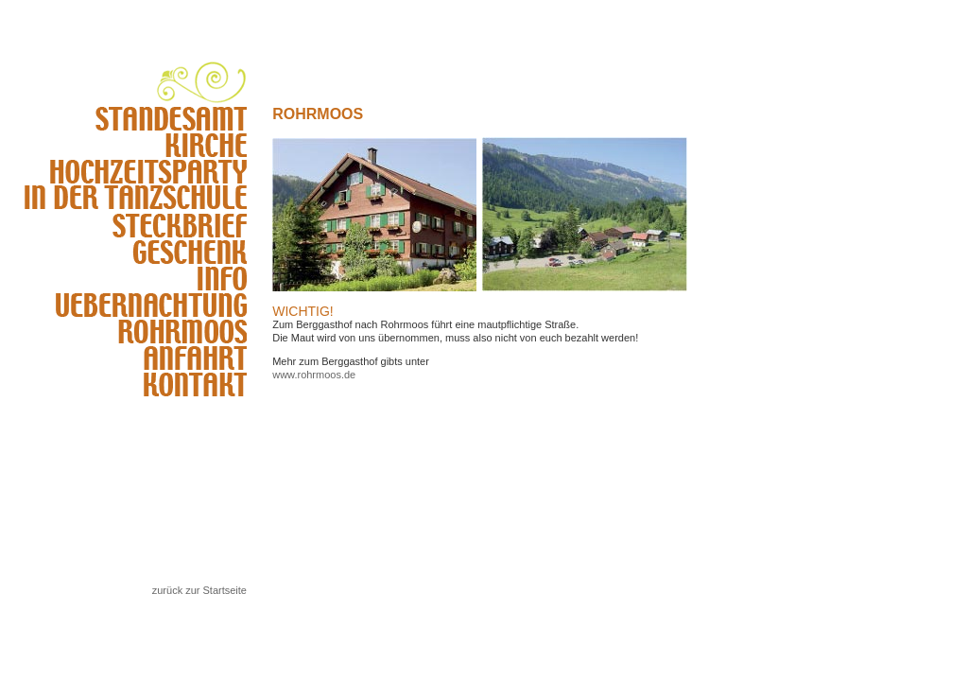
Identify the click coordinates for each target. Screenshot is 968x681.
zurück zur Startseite (199, 590)
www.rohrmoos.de (313, 374)
